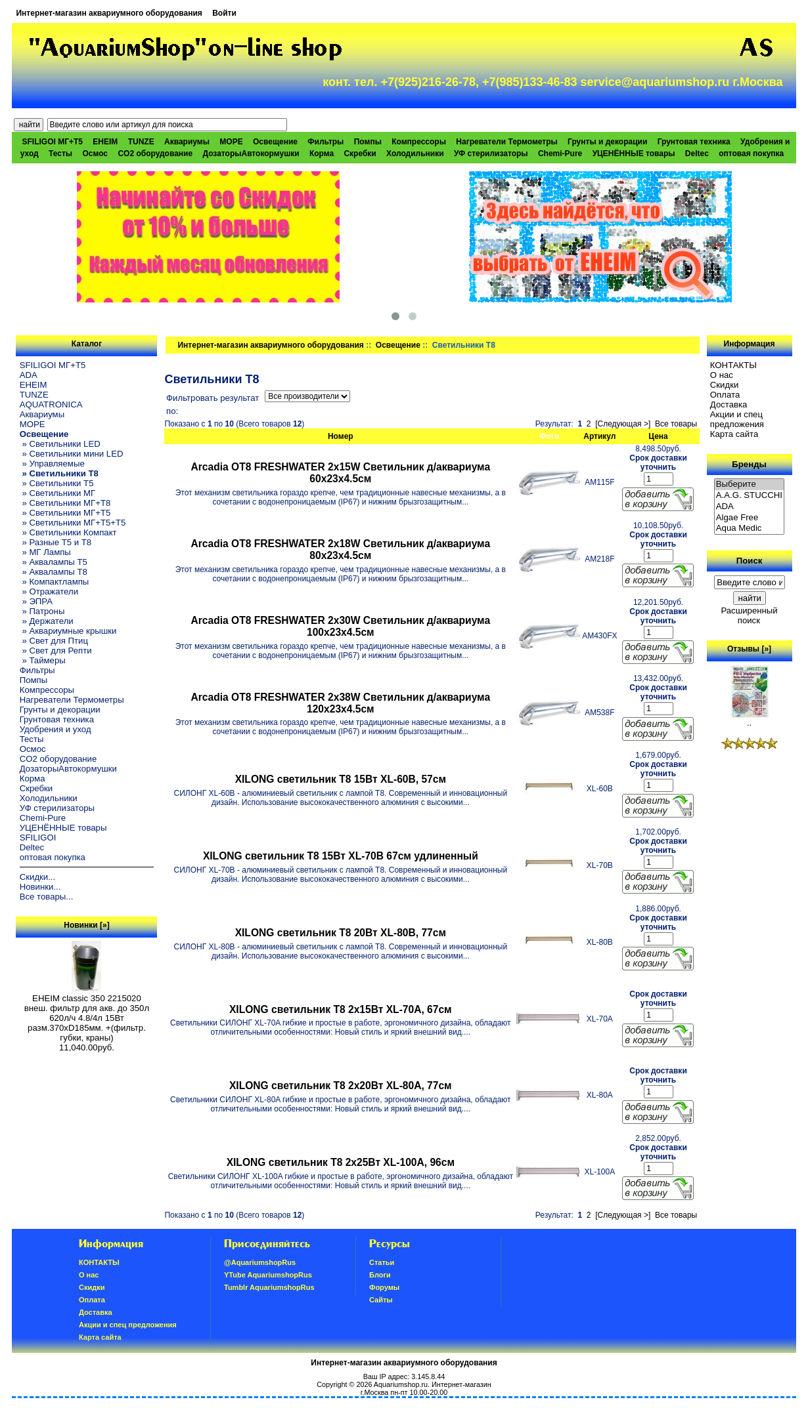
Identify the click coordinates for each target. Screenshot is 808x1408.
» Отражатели (49, 591)
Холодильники (415, 153)
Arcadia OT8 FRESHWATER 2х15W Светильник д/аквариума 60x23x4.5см (341, 472)
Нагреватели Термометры (506, 141)
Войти (224, 13)
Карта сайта (734, 434)
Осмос (95, 153)
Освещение (398, 345)
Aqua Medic (749, 528)
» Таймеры (43, 660)
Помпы (368, 141)
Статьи (381, 1262)
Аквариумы (187, 141)
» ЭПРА (36, 601)
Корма (321, 153)
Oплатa (725, 395)
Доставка (729, 404)
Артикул (599, 436)
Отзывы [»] (749, 648)
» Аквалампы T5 (53, 562)
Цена (658, 436)
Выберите (749, 484)
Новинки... (40, 887)
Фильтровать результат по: (212, 404)
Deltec (697, 153)
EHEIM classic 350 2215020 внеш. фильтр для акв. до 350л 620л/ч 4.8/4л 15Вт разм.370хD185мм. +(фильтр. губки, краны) (86, 1014)
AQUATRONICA (51, 404)
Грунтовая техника (694, 141)
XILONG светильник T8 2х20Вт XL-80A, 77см (340, 1085)
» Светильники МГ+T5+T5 (73, 523)
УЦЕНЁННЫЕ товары (634, 153)
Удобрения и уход (55, 729)
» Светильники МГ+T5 (65, 513)
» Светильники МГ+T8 (65, 503)
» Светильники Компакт (68, 532)
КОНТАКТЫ (733, 365)
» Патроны (42, 611)
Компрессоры (419, 141)
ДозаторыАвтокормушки (250, 153)
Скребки (360, 153)
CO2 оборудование (155, 153)
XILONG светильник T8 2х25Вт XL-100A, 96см (341, 1162)
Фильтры (325, 141)
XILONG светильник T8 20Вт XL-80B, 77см (340, 932)
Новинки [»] (86, 925)
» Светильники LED (60, 444)
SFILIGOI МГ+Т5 (52, 141)
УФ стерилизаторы (491, 153)
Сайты (381, 1300)
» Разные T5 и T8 (56, 542)
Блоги (380, 1275)
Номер (340, 436)
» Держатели (47, 621)
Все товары (676, 423)
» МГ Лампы (45, 552)
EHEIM (105, 141)
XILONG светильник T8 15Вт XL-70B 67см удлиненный (340, 855)
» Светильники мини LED (71, 454)
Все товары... (47, 896)
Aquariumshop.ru (401, 1384)
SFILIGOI (38, 837)
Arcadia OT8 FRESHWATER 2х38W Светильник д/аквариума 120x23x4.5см (341, 703)
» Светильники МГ (58, 493)
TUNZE (141, 141)
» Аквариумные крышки (68, 631)
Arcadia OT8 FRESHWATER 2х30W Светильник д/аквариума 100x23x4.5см (341, 626)
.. (749, 719)
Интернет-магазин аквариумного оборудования (109, 13)
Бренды (749, 464)
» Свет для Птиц (54, 641)
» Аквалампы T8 (53, 572)
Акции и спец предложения (737, 419)
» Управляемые (52, 463)
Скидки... (37, 877)
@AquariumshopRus (260, 1262)
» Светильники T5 (57, 483)
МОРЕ (230, 141)
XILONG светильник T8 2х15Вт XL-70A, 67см (340, 1009)
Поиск (749, 561)
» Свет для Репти (56, 650)
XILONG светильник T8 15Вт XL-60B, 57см (340, 779)
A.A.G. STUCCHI (749, 495)
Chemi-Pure (560, 153)
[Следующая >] (622, 423)
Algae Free (749, 518)
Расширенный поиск (749, 615)
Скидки (724, 385)
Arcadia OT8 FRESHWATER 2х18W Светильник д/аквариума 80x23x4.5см (341, 549)
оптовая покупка (751, 153)
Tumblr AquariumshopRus (269, 1287)
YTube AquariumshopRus (268, 1275)
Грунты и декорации (607, 141)
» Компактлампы (54, 582)
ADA (28, 375)
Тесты (60, 153)
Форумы (384, 1287)
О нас (721, 375)
